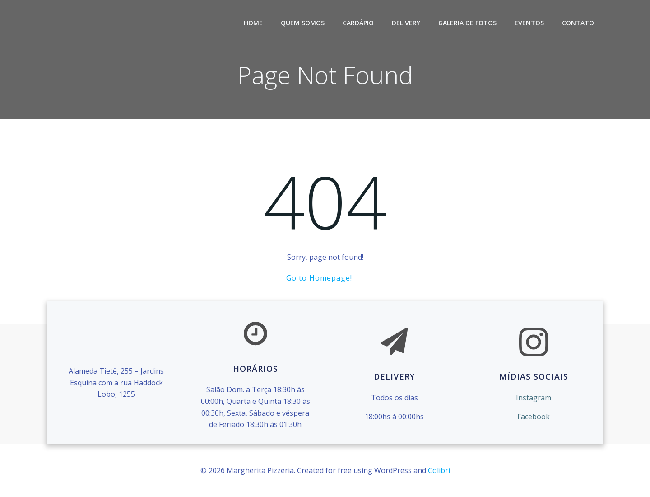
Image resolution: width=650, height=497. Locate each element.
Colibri (439, 470)
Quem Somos (303, 23)
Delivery (406, 23)
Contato (578, 23)
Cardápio (358, 23)
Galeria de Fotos (467, 23)
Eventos (529, 23)
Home (253, 23)
